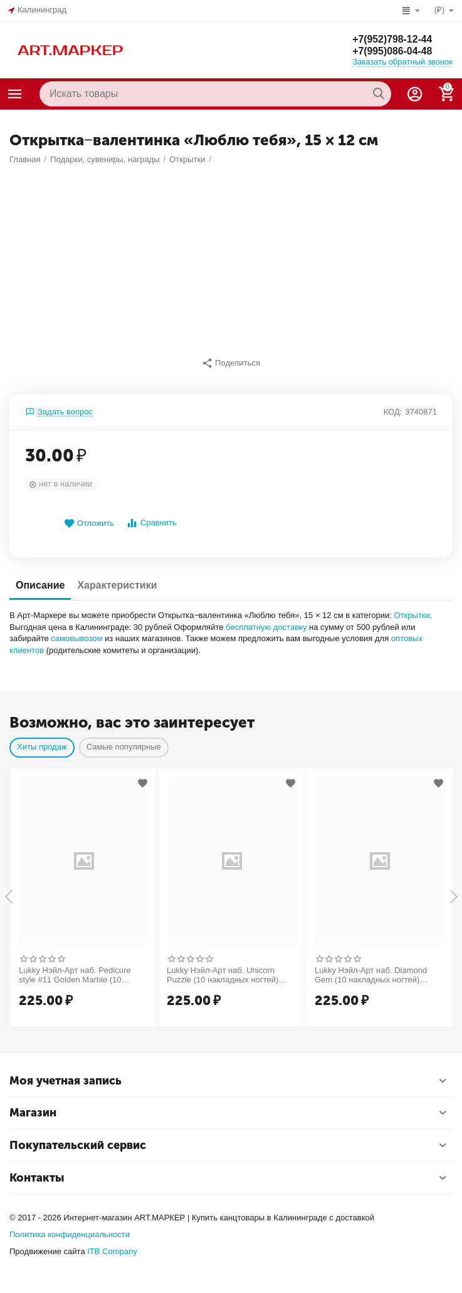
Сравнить (151, 523)
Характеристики (117, 585)
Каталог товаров (15, 94)
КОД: (393, 411)
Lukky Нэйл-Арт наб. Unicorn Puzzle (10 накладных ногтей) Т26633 (222, 976)
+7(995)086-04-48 (392, 51)
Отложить (89, 523)
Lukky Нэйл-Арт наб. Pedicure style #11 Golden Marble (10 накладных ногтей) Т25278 (75, 976)
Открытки (412, 615)
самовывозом (76, 638)
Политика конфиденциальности (69, 1234)
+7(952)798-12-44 (392, 38)
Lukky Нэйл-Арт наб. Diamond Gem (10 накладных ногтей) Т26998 (371, 976)
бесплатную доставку (266, 627)
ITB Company (112, 1251)
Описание (40, 585)
